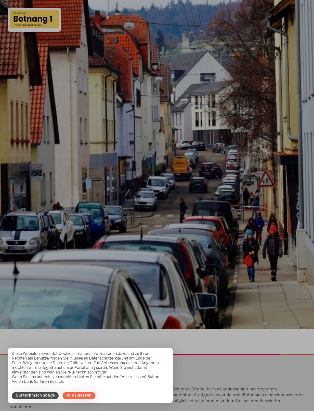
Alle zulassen (79, 396)
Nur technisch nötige (35, 396)
